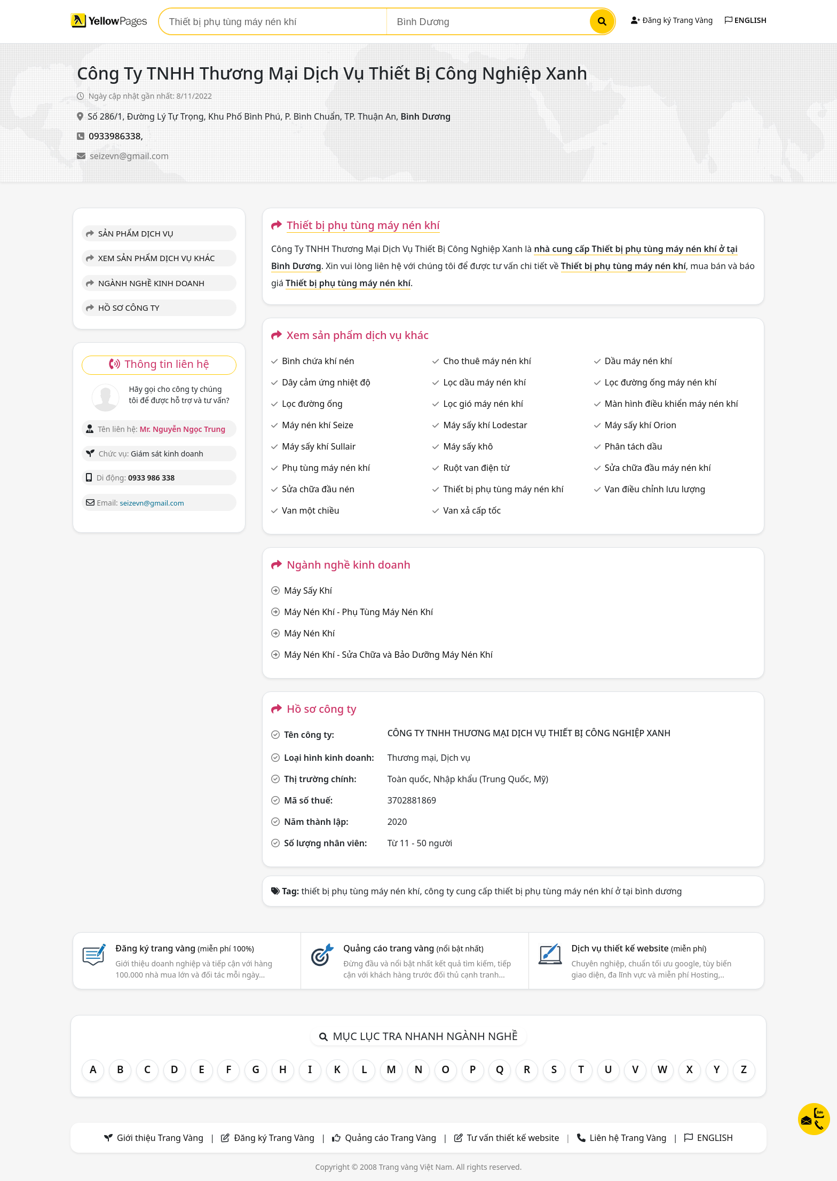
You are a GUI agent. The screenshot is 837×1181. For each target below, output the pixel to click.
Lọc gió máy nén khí (483, 404)
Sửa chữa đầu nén (318, 489)
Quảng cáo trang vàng (413, 948)
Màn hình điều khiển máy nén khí (671, 404)
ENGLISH (746, 20)
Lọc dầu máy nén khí (484, 382)
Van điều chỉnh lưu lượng (655, 489)
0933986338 (114, 136)
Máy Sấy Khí (308, 590)
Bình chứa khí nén (318, 361)
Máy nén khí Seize (317, 425)
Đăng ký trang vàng (184, 948)
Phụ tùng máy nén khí (326, 468)
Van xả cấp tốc (472, 510)
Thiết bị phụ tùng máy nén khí (503, 489)
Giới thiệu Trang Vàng (160, 1138)
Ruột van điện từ (476, 468)
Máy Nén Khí (309, 633)
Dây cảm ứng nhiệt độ (326, 382)
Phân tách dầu (633, 446)
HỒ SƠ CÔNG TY (122, 307)
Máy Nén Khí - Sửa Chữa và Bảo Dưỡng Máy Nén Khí (388, 654)
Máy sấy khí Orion (640, 425)
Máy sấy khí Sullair (319, 446)
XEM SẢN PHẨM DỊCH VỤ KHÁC (150, 258)
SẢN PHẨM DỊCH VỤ (129, 233)
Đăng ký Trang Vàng (672, 20)
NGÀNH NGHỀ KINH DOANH (145, 283)
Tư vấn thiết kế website (514, 1138)
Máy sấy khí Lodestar (485, 425)
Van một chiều (310, 510)
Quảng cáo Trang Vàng (390, 1138)
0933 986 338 (151, 478)
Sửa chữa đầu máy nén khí (658, 468)
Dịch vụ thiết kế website (638, 948)
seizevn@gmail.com (129, 156)
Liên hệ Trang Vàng (628, 1138)
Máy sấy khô (468, 446)
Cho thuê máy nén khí (487, 361)
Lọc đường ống (312, 404)
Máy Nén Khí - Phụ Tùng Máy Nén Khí (358, 612)
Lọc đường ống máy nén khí (661, 382)
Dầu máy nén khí (638, 361)
